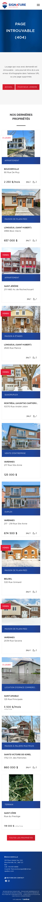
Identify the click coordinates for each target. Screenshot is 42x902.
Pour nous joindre (27, 87)
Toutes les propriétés (21, 838)
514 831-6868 (13, 867)
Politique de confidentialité (12, 894)
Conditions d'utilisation (31, 894)
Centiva (25, 899)
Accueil (9, 87)
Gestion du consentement (21, 896)
